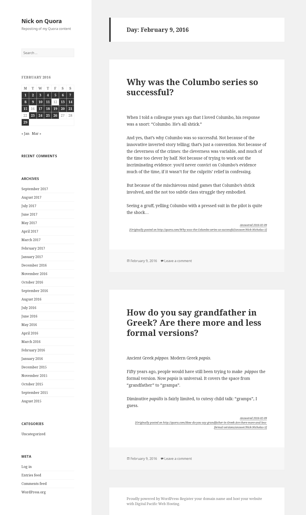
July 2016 (28, 307)
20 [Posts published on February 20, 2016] (63, 108)
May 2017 (29, 222)
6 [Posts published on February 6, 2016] (63, 95)
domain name (214, 498)
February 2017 (33, 248)
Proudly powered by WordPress (153, 498)
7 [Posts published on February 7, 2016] (70, 95)
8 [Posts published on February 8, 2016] (25, 102)
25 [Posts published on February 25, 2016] (48, 115)
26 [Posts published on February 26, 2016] (55, 115)
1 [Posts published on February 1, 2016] (25, 95)
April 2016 (29, 333)
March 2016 (31, 341)
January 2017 (32, 256)
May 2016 (29, 324)
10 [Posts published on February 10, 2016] (40, 102)
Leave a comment (178, 260)
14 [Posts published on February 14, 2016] (70, 102)
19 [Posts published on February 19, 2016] (55, 108)
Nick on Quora (41, 21)
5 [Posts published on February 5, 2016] (55, 95)
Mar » (36, 133)
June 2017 (29, 214)
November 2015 (34, 375)
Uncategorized (33, 434)
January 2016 (32, 358)
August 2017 (31, 197)
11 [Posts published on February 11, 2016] (48, 102)
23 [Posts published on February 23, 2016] (33, 115)
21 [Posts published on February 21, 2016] (70, 108)
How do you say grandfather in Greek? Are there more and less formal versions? (194, 322)
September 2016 (34, 290)
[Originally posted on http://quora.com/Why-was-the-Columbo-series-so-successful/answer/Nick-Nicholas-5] (198, 230)
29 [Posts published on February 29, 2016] (25, 122)
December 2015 (34, 367)
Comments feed (34, 483)
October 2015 (32, 384)
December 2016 (34, 265)
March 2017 (31, 239)
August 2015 (31, 401)
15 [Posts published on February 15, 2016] (25, 108)
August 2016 (31, 299)
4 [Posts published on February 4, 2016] (48, 95)
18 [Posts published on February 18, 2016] (48, 108)
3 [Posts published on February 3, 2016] (40, 95)
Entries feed (31, 475)
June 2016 (29, 316)
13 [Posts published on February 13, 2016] (63, 102)
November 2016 (34, 273)
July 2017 (28, 205)
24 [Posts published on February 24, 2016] (40, 115)
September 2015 (34, 392)
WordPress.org (33, 492)
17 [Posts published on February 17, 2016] (40, 108)
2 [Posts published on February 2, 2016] (33, 95)
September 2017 (34, 189)
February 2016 (33, 350)
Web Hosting (168, 503)
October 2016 (32, 282)
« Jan (25, 133)
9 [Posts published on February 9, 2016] (33, 102)
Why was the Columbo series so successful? (192, 87)
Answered (253, 225)
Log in (26, 466)
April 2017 (29, 231)
